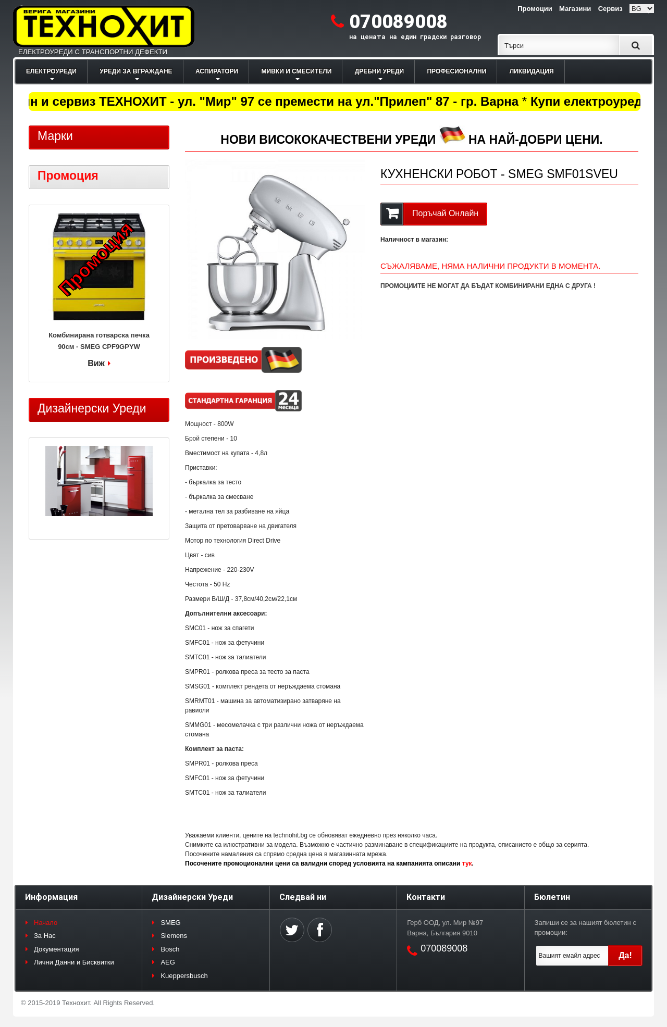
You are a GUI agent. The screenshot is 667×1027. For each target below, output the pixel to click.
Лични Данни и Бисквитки (74, 962)
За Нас (45, 936)
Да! (625, 955)
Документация (56, 949)
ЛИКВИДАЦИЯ (532, 71)
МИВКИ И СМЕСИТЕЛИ (297, 71)
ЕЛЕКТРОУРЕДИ (51, 71)
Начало (45, 922)
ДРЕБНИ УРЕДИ (379, 71)
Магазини (575, 8)
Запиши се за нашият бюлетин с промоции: (585, 928)
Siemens (173, 936)
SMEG (170, 922)
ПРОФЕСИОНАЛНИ (456, 71)
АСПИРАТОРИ (216, 71)
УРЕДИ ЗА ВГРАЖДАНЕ (136, 71)
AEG (167, 962)
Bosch (169, 949)
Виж (96, 363)
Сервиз (610, 8)
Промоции (534, 8)
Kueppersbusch (183, 976)
